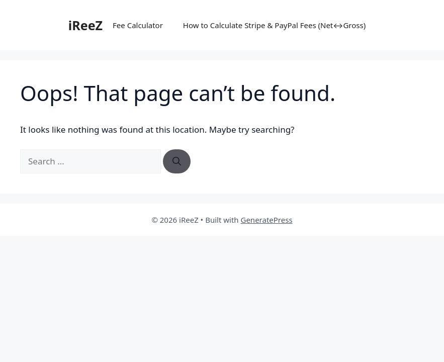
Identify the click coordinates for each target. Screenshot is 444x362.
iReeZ (85, 25)
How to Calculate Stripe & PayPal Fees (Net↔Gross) (274, 25)
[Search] (177, 161)
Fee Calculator (138, 25)
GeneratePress (266, 220)
